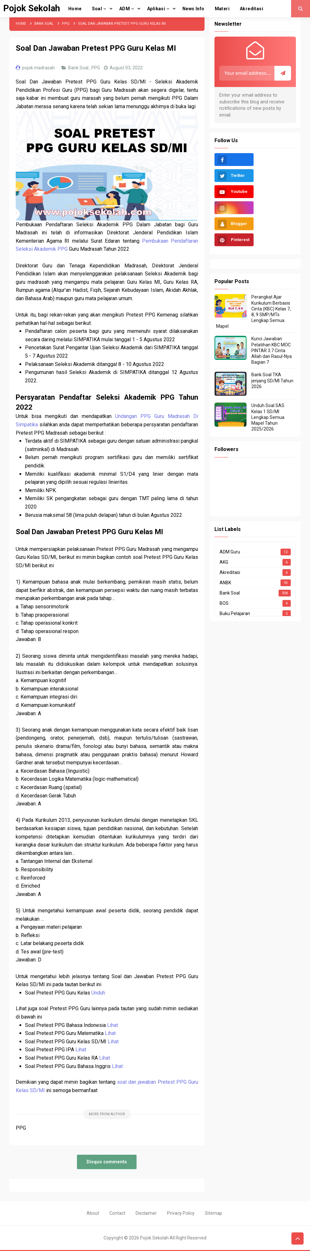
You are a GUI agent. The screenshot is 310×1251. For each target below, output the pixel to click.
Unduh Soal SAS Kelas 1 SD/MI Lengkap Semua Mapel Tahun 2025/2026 (267, 417)
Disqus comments (107, 1162)
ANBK (225, 582)
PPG (96, 67)
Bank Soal (78, 67)
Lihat (112, 1025)
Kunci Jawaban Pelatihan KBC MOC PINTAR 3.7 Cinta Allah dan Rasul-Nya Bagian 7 (271, 350)
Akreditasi (230, 572)
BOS (224, 603)
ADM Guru (230, 551)
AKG (224, 562)
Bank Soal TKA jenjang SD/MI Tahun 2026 (272, 380)
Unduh (98, 993)
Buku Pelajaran (235, 613)
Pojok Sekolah (154, 1237)
